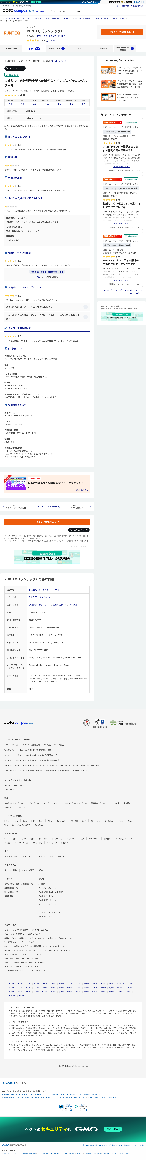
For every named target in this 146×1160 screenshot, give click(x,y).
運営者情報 (8, 896)
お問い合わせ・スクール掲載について (18, 884)
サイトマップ (43, 908)
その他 (128, 1154)
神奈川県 (120, 983)
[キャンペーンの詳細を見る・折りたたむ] (82, 490)
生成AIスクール (60, 604)
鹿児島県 (12, 995)
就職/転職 (26, 856)
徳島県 (53, 991)
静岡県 (61, 987)
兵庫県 (111, 987)
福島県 (61, 983)
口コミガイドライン (45, 896)
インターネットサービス (9, 1154)
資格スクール (9, 807)
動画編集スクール (98, 803)
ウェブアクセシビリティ (47, 904)
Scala (130, 821)
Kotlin (121, 821)
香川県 (61, 991)
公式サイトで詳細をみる (45, 521)
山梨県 (36, 987)
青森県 (19, 983)
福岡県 (86, 991)
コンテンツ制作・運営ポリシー (50, 912)
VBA (6, 825)
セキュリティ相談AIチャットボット (89, 1094)
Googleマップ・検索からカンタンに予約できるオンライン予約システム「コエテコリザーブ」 (39, 950)
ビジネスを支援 (43, 1154)
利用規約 (41, 884)
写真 (79, 48)
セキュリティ (37, 842)
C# (92, 821)
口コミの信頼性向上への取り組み (50, 892)
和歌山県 (129, 987)
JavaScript (61, 821)
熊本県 (111, 991)
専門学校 (22, 807)
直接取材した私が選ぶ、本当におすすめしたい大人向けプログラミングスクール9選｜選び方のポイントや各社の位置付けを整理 (52, 765)
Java (16, 821)
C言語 (50, 821)
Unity (41, 821)
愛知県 (69, 987)
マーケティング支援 (68, 1154)
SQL (99, 821)
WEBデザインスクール (51, 803)
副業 (51, 856)
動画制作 (107, 838)
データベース (57, 838)
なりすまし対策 (93, 1097)
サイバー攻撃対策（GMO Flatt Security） (72, 1097)
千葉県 (103, 983)
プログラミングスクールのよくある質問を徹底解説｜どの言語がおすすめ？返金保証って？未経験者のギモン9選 (46, 770)
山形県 (53, 983)
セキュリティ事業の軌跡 (108, 1097)
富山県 (11, 987)
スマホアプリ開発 (27, 838)
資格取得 (61, 856)
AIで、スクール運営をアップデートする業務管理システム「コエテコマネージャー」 (35, 946)
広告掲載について (11, 888)
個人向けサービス (117, 1154)
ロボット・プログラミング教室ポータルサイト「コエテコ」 (27, 930)
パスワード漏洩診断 (52, 1094)
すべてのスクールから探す (14, 785)
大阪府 (103, 987)
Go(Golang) (109, 821)
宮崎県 (128, 991)
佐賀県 (94, 991)
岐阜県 (53, 987)
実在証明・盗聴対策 (8, 1097)
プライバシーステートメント (49, 888)
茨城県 (69, 983)
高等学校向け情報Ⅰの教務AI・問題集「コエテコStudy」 (25, 962)
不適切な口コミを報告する (80, 546)
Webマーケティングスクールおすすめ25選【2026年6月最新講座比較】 (31, 755)
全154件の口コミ (53, 40)
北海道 (11, 983)
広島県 (36, 991)
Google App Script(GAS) (21, 825)
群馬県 (86, 983)
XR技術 (7, 842)
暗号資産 (106, 1154)
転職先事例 (102, 48)
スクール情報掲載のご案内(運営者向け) (129, 6)
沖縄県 (21, 995)
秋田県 (44, 983)
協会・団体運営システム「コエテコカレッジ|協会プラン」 (26, 970)
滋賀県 (86, 987)
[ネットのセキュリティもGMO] (21, 2)
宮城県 (36, 983)
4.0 (34, 104)
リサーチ (80, 1154)
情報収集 (88, 1154)
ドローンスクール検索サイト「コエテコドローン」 (23, 934)
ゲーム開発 (43, 838)
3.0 (10, 104)
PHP (33, 821)
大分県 (119, 991)
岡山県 (28, 991)
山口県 (44, 991)
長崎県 (103, 991)
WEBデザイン (94, 838)
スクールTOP (11, 48)
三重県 (78, 987)
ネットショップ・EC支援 (28, 1154)
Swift (84, 821)
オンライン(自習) (28, 870)
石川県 (19, 987)
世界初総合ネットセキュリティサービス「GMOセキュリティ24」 (22, 1094)
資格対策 (64, 842)
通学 (41, 870)
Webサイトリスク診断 (68, 1094)
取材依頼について (11, 892)
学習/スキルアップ (11, 856)
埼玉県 (94, 983)
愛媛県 (69, 991)
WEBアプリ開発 (10, 838)
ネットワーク (52, 842)
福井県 (28, 987)
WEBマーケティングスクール (76, 803)
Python (7, 821)
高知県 (78, 991)
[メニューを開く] (140, 11)
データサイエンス (21, 842)
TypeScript (39, 825)
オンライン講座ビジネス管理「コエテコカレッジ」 (23, 954)
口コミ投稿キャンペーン (47, 900)
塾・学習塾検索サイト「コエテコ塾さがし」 (21, 942)
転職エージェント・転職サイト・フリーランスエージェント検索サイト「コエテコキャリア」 (39, 938)
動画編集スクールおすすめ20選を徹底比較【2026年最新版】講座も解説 (31, 760)
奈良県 (119, 987)
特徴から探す (9, 789)
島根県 (19, 991)
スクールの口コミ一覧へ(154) (47, 506)
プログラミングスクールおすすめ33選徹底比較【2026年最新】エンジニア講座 (34, 745)
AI (132, 838)
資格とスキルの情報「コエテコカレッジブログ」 (22, 958)
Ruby (25, 821)
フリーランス (40, 856)
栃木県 (78, 983)
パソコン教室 (114, 803)
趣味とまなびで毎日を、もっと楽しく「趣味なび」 (23, 966)
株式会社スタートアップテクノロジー (51, 36)
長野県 (44, 987)
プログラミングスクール (40, 604)
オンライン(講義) (10, 870)
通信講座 (73, 604)
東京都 (111, 983)
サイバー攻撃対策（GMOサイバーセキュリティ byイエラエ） (37, 1097)
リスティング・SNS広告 (75, 838)
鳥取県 (11, 991)
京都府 (94, 987)
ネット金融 (97, 1154)
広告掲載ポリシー (45, 916)
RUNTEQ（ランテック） (40, 597)
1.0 (47, 104)
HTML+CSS (74, 821)
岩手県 (28, 983)
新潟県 (129, 983)
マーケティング (121, 838)
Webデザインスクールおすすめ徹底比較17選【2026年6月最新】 (28, 750)
